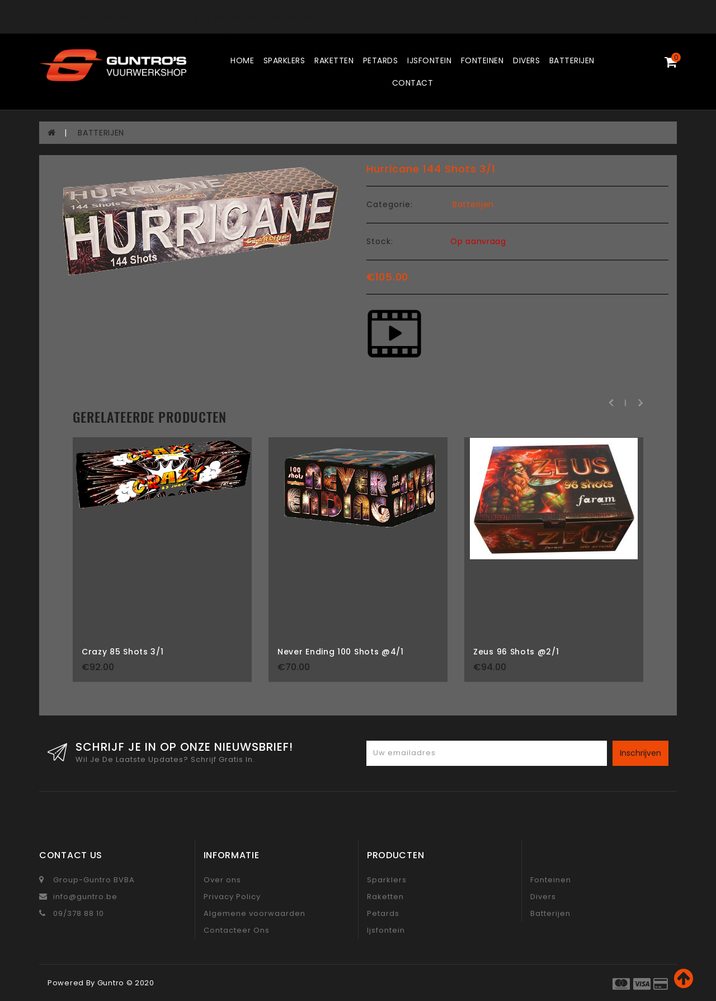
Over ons (222, 879)
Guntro (110, 982)
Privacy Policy (232, 896)
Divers (526, 60)
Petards (380, 60)
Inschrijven (640, 753)
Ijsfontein (429, 60)
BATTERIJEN (101, 132)
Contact (413, 82)
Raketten (334, 60)
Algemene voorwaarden (254, 913)
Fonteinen (482, 60)
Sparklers (284, 60)
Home (242, 60)
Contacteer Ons (237, 930)
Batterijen (572, 60)
